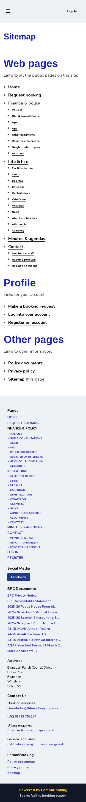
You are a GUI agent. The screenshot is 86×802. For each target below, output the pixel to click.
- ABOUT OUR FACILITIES (24, 513)
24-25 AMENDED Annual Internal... (34, 640)
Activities (18, 205)
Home (14, 87)
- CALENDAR (16, 490)
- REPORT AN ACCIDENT (23, 547)
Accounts (18, 153)
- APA (11, 447)
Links (15, 174)
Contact (15, 246)
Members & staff (23, 253)
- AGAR (12, 443)
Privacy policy (21, 371)
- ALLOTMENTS (17, 518)
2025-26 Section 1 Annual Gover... (33, 612)
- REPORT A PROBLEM (22, 542)
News (15, 212)
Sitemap (16, 379)
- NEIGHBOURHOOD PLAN (25, 461)
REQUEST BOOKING (23, 423)
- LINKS (12, 481)
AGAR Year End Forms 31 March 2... (34, 645)
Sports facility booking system (43, 795)
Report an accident (24, 266)
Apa (14, 128)
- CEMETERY (15, 522)
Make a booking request (31, 306)
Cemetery (18, 230)
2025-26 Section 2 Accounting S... (33, 618)
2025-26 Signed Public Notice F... (32, 623)
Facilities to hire (22, 168)
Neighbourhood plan (26, 147)
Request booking (24, 95)
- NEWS (12, 508)
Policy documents (25, 363)
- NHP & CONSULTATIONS (24, 438)
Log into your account (29, 314)
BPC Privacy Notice (21, 595)
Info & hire (18, 161)
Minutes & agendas (26, 238)
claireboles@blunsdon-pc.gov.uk (32, 708)
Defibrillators (21, 193)
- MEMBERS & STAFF (21, 538)
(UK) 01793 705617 (21, 716)
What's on (19, 199)
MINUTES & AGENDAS (24, 527)
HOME (12, 417)
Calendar (18, 187)
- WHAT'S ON (16, 499)
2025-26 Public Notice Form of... (31, 606)
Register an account (27, 322)
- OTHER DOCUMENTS (22, 452)
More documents (22, 651)
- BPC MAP (14, 485)
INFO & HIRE (17, 471)
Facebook (18, 577)
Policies (17, 110)
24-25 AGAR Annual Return (28, 629)
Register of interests (25, 141)
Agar (15, 122)
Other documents (23, 135)
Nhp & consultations (25, 116)
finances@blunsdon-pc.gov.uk (30, 730)
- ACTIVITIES (16, 504)
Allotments (19, 224)
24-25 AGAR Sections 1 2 (26, 634)
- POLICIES (14, 434)
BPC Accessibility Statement (29, 601)
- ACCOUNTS (16, 466)
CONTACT (15, 533)
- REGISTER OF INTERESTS (25, 457)
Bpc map (17, 181)
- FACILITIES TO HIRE (21, 476)
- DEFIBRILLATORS (20, 494)
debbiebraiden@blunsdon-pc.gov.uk (35, 744)
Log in (72, 11)
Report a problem (24, 259)
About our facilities (24, 218)
